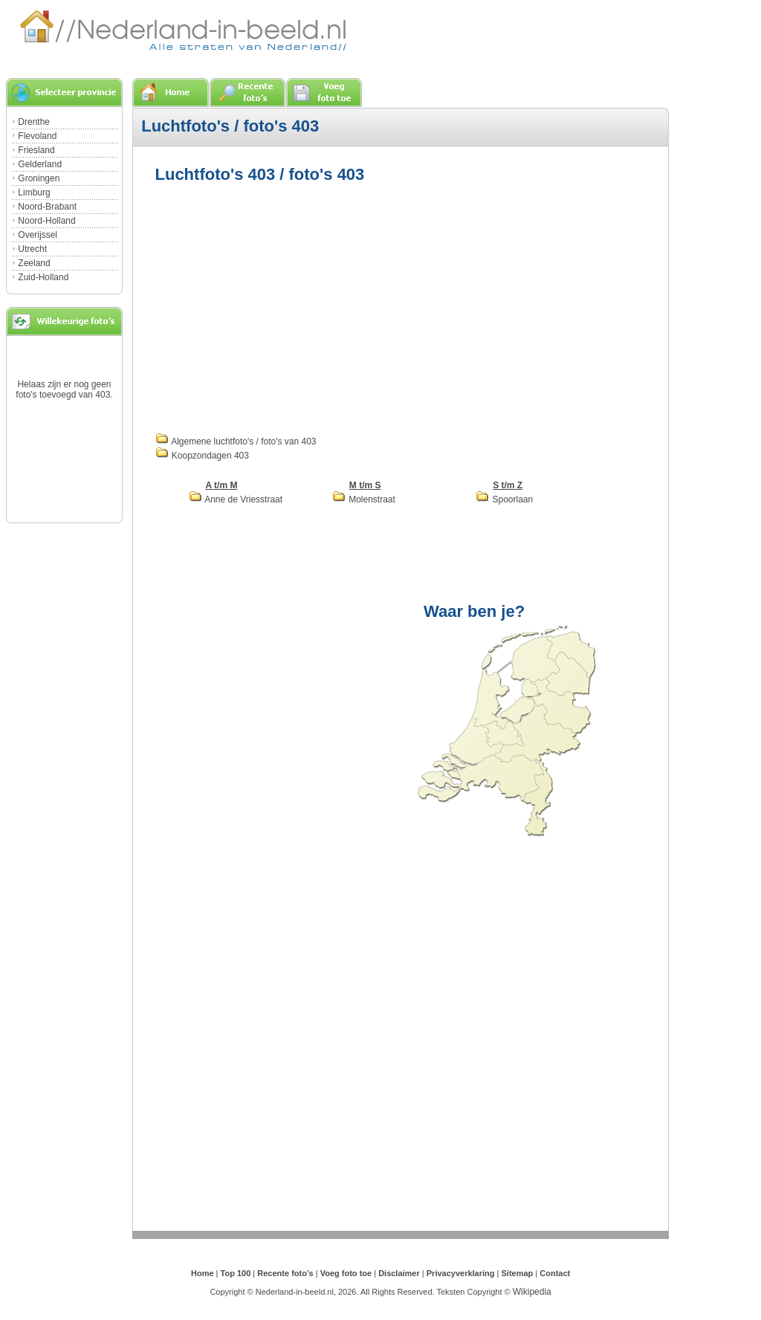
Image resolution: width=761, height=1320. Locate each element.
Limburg (34, 192)
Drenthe (34, 122)
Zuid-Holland (43, 277)
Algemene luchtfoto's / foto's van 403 (236, 441)
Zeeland (34, 263)
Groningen (38, 178)
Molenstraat (363, 499)
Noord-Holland (46, 221)
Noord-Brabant (47, 206)
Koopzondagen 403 (202, 455)
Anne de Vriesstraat (236, 499)
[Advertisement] (280, 306)
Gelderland (40, 164)
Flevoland (37, 136)
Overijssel (37, 235)
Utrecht (32, 249)
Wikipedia (532, 1292)
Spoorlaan (504, 499)
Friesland (36, 150)
